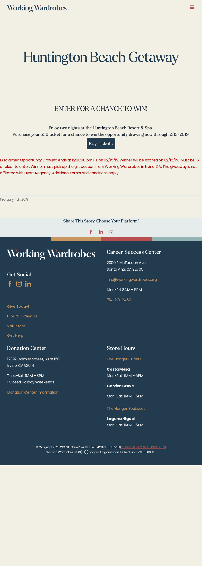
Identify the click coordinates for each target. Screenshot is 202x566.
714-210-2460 (119, 300)
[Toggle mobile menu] (192, 7)
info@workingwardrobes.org (132, 279)
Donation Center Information (32, 392)
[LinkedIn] (28, 284)
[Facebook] (10, 284)
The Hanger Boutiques (126, 408)
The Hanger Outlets (124, 359)
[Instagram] (19, 284)
